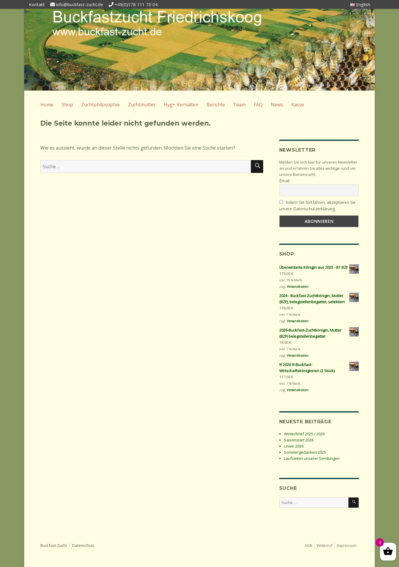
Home (46, 104)
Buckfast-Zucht (53, 545)
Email (284, 180)
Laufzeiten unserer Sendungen (312, 458)
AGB (308, 545)
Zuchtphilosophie (100, 104)
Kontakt (37, 4)
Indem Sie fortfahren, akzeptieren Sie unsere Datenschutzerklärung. (317, 206)
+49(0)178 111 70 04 (136, 4)
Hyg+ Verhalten (181, 104)
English (360, 4)
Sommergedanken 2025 (305, 452)
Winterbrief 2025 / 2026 (304, 433)
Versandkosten (297, 287)
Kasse (297, 104)
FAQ (258, 104)
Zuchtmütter (142, 104)
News (277, 104)
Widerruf (324, 545)
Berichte (216, 104)
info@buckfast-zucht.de (79, 4)
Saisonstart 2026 (298, 440)
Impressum (347, 545)
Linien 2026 (293, 446)
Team (239, 104)
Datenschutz (83, 545)
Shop (67, 104)
